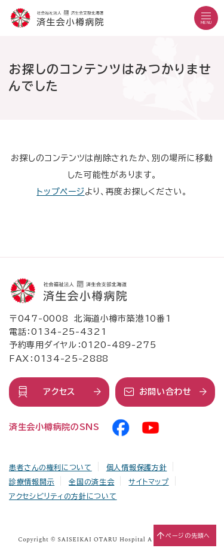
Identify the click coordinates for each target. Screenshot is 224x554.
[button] (206, 18)
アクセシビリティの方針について (63, 495)
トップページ (60, 191)
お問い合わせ (165, 392)
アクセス (59, 392)
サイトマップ (148, 481)
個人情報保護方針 (136, 467)
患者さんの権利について (50, 467)
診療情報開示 (31, 481)
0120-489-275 (118, 345)
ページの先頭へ (187, 535)
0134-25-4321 (68, 332)
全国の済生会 (91, 481)
